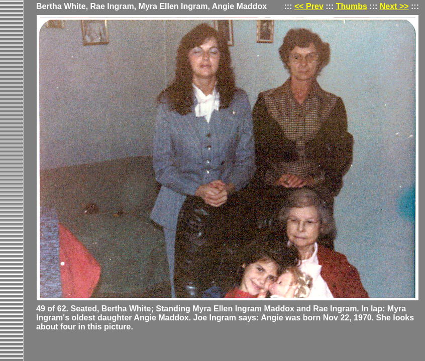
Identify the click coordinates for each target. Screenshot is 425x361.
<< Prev (309, 6)
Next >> (394, 6)
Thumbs (351, 6)
